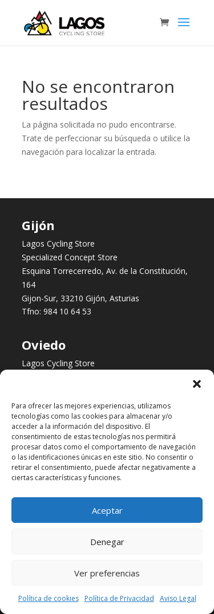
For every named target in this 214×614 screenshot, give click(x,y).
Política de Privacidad (119, 598)
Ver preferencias (107, 573)
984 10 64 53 (67, 311)
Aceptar (107, 510)
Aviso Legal (178, 598)
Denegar (107, 541)
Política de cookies (48, 598)
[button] (197, 384)
